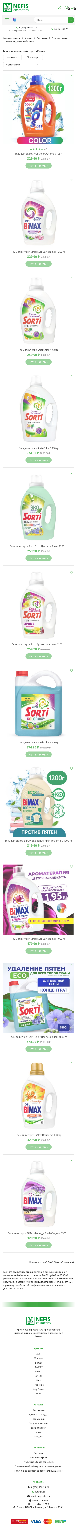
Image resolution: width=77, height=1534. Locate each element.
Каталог (28, 38)
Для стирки (42, 38)
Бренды (38, 1348)
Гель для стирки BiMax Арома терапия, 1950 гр (38, 938)
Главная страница (11, 38)
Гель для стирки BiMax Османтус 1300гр (38, 1135)
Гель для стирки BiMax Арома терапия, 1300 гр (38, 251)
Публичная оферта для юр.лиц (38, 1461)
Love (38, 1393)
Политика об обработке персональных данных (38, 1470)
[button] (7, 20)
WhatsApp (38, 1491)
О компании (38, 1447)
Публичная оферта (38, 1457)
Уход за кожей (38, 1427)
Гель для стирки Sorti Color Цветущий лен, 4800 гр (38, 1037)
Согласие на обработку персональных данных (39, 1466)
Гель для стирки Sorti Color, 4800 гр (39, 742)
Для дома (38, 1436)
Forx (38, 1380)
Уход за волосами (38, 1423)
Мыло (38, 1432)
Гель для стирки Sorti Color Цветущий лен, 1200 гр (38, 546)
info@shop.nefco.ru (38, 1496)
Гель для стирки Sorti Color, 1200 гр (39, 349)
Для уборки (38, 1418)
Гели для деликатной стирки (20, 41)
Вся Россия (59, 28)
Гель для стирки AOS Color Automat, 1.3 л (38, 153)
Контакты (38, 1481)
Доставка (38, 1453)
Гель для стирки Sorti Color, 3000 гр (39, 448)
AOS (38, 1353)
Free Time (38, 1384)
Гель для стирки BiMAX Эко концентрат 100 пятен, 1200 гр (38, 840)
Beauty (38, 1362)
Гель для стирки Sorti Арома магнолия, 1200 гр (38, 644)
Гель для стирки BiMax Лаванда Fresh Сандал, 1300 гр (38, 1233)
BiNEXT (38, 1375)
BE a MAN (38, 1358)
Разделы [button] (12, 57)
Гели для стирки (59, 38)
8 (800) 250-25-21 (38, 1487)
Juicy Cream (38, 1389)
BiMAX (38, 1371)
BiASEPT (38, 1367)
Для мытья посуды (38, 1414)
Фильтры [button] (33, 57)
